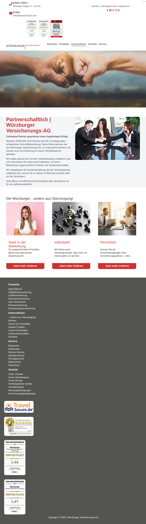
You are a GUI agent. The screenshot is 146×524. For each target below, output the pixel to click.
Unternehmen (16, 312)
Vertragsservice (109, 6)
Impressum (14, 364)
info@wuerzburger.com (25, 15)
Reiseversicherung (17, 304)
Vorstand (12, 336)
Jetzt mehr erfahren (25, 265)
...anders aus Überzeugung (22, 316)
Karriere (95, 6)
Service (12, 340)
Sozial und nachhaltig (19, 323)
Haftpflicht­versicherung (20, 291)
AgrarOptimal (15, 288)
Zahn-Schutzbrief (17, 301)
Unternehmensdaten (18, 333)
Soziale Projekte (16, 326)
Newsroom (124, 6)
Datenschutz (14, 361)
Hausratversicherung (18, 298)
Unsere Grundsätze (18, 329)
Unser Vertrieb (15, 373)
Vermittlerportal (16, 386)
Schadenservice (16, 354)
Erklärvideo (14, 348)
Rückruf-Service (16, 351)
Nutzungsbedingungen (19, 389)
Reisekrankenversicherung (21, 307)
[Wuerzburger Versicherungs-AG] (23, 42)
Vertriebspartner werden (20, 383)
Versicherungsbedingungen (22, 393)
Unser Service (15, 380)
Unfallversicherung (17, 294)
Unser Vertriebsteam (18, 376)
